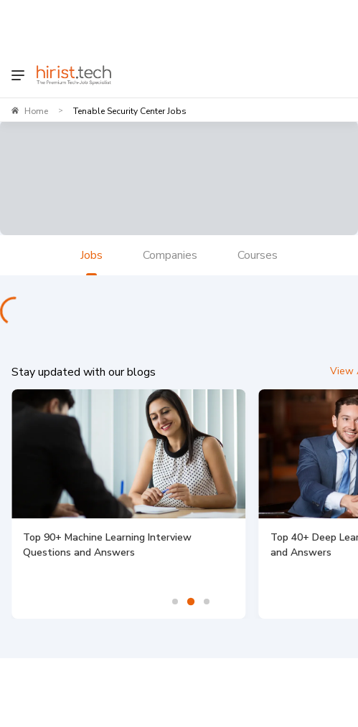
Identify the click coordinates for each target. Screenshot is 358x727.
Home (36, 111)
